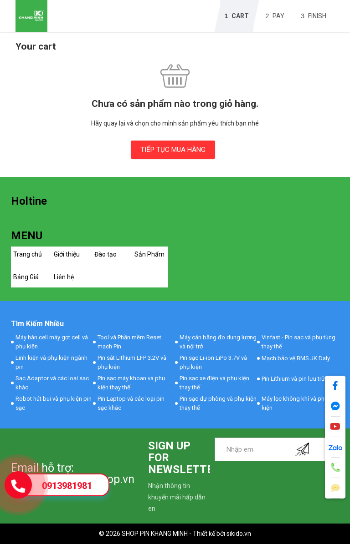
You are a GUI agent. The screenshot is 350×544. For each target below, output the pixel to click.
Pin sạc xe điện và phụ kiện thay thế (214, 383)
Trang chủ (27, 254)
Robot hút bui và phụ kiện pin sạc (53, 403)
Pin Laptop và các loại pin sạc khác (131, 403)
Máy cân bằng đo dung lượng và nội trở (218, 342)
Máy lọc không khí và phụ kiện (295, 403)
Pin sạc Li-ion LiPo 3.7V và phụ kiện (213, 362)
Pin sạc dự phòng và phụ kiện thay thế (218, 403)
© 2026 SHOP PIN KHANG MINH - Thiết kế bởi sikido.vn (175, 533)
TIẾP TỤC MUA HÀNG (173, 150)
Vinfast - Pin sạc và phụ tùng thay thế (298, 342)
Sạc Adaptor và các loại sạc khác (52, 383)
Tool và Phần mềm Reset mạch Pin (129, 342)
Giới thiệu (67, 254)
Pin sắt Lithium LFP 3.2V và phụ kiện (132, 362)
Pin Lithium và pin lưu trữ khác (300, 378)
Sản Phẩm (149, 254)
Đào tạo (105, 254)
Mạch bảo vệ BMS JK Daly (296, 358)
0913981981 (67, 485)
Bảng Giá (26, 277)
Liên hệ (64, 277)
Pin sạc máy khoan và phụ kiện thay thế (131, 383)
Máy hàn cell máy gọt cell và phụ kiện (51, 342)
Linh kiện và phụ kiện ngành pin (51, 362)
